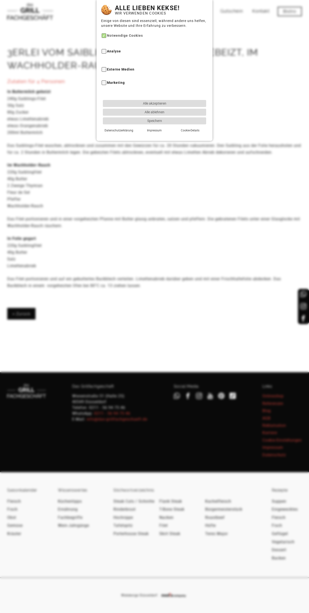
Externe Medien (120, 60)
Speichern (154, 111)
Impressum (154, 121)
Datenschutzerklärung (119, 121)
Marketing (116, 74)
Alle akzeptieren (154, 94)
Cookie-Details (190, 121)
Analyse (114, 43)
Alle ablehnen (154, 103)
